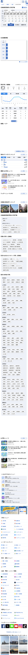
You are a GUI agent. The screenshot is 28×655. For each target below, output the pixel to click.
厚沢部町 (18, 411)
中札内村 (17, 340)
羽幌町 (21, 300)
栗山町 (4, 386)
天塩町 (13, 302)
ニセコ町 (4, 395)
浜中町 (17, 331)
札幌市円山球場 (6, 270)
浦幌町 (17, 344)
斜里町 (17, 307)
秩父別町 (4, 388)
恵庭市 (19, 372)
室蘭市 (4, 349)
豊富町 (4, 282)
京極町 (23, 395)
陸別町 (12, 344)
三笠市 (4, 381)
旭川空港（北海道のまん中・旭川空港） (15, 248)
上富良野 (6, 167)
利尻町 (12, 282)
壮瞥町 (4, 351)
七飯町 (9, 406)
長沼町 (23, 383)
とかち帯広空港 (20, 242)
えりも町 (4, 361)
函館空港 (18, 244)
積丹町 (4, 399)
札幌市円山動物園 (19, 261)
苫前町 (17, 300)
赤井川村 (21, 399)
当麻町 (9, 289)
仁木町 (12, 399)
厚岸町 (12, 331)
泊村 (17, 397)
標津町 (18, 326)
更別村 (22, 340)
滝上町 (17, 319)
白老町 (8, 351)
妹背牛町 (23, 386)
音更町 (8, 338)
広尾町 (8, 342)
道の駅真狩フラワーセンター (15, 229)
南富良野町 (5, 293)
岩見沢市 (8, 379)
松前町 (12, 404)
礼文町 (8, 282)
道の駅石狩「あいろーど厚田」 (8, 261)
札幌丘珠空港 (5, 246)
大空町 (14, 309)
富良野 (5, 162)
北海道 (8, 4)
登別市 (13, 349)
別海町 (8, 326)
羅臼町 (22, 326)
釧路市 (4, 331)
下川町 (23, 293)
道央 (12, 4)
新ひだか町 (10, 361)
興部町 (21, 319)
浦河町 (17, 358)
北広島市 (4, 374)
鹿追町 (22, 338)
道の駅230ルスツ (6, 227)
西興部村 (4, 321)
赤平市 (22, 379)
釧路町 (8, 331)
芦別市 (18, 379)
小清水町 (4, 309)
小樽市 (4, 393)
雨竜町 (9, 388)
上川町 (22, 289)
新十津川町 (18, 386)
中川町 (14, 295)
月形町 (8, 386)
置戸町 (13, 314)
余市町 (17, 399)
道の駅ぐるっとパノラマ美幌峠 (8, 265)
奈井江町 (8, 383)
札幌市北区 (12, 365)
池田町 (17, 342)
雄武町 (9, 321)
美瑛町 (8, 291)
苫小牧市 (8, 349)
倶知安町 (4, 397)
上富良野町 (13, 291)
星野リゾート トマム (14, 259)
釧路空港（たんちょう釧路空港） (9, 244)
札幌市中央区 (5, 365)
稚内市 (4, 279)
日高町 (4, 358)
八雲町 (4, 411)
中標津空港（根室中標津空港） (15, 246)
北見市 (4, 314)
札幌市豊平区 (12, 368)
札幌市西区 (5, 370)
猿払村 (8, 279)
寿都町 (12, 393)
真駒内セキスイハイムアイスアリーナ (10, 263)
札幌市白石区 (5, 368)
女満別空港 (5, 251)
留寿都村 (13, 395)
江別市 (11, 372)
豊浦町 (22, 349)
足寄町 (8, 344)
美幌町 (8, 307)
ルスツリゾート (19, 225)
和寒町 (14, 293)
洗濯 (3, 57)
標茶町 (21, 331)
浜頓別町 (13, 279)
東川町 (4, 291)
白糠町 (13, 333)
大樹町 (4, 342)
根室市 (4, 326)
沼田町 (18, 388)
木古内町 (4, 406)
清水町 (8, 340)
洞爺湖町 (17, 351)
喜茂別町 (19, 395)
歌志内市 (17, 381)
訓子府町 (8, 314)
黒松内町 (17, 393)
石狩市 (9, 374)
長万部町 (21, 406)
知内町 (21, 404)
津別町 (12, 307)
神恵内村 (21, 397)
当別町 (13, 374)
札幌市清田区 (5, 372)
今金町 (8, 413)
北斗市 (8, 404)
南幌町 (4, 383)
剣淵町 (18, 293)
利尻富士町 (18, 282)
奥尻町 (4, 413)
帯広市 (4, 338)
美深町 (4, 295)
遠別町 (9, 302)
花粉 (3, 54)
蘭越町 (22, 393)
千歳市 (15, 372)
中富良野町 (19, 291)
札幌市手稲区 (17, 370)
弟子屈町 (4, 333)
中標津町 (13, 326)
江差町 (8, 411)
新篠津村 (18, 374)
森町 (17, 406)
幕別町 (12, 342)
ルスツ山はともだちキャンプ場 (8, 225)
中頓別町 (18, 279)
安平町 (22, 351)
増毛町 (8, 300)
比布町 (13, 289)
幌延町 (23, 282)
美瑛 (5, 164)
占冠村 (10, 293)
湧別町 (12, 319)
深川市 (22, 381)
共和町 (9, 397)
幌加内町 (19, 295)
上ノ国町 (13, 411)
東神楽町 (4, 289)
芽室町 (12, 340)
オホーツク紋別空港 (6, 242)
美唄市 (13, 379)
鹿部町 (13, 406)
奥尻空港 (4, 248)
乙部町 (23, 411)
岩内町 (13, 397)
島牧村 (8, 393)
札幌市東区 (17, 365)
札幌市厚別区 (11, 370)
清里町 (21, 307)
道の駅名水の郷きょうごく (16, 227)
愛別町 (18, 289)
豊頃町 (21, 342)
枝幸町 (23, 279)
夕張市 (4, 379)
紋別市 (4, 319)
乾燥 (3, 51)
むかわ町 (4, 354)
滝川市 (8, 381)
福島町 (17, 404)
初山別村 (4, 302)
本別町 (4, 344)
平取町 (8, 358)
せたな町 (13, 413)
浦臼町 (12, 386)
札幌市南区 (18, 368)
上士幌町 (17, 338)
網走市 (4, 307)
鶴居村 (9, 333)
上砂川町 (13, 383)
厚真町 (12, 351)
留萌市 (4, 300)
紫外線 (3, 44)
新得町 (4, 340)
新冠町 (12, 358)
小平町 (12, 300)
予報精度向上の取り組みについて (13, 632)
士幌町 (12, 338)
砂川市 (12, 381)
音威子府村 (9, 295)
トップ (3, 4)
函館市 (4, 404)
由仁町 (18, 383)
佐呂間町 (9, 309)
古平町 (8, 399)
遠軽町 (8, 319)
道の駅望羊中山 (6, 229)
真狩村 (9, 395)
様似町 (21, 358)
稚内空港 (13, 242)
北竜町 (13, 388)
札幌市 (4, 220)
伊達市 (18, 349)
